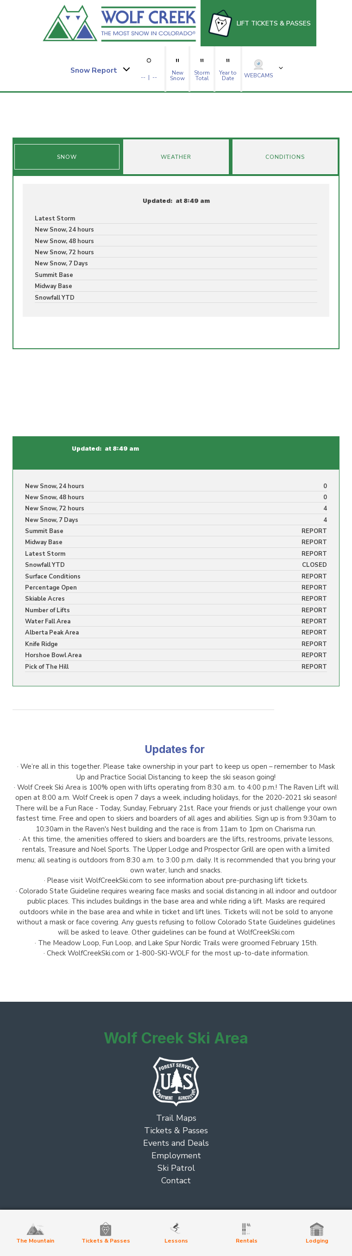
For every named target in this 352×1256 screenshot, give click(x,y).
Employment (176, 1155)
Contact (176, 1180)
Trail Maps (176, 1118)
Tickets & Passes (176, 1130)
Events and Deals (176, 1143)
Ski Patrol (176, 1168)
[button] (100, 69)
